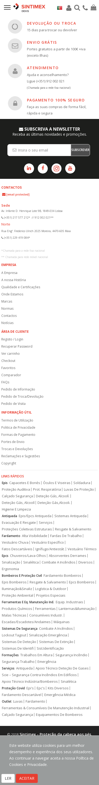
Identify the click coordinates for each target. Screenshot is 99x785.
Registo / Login (12, 339)
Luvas (18, 701)
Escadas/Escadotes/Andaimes (26, 622)
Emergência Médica (60, 695)
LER (8, 778)
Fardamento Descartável (21, 695)
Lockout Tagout (14, 635)
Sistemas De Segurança (19, 628)
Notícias (7, 323)
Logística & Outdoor (50, 589)
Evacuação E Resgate (19, 522)
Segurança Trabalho (18, 661)
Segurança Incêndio (71, 655)
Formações (10, 655)
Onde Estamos (12, 294)
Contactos (9, 315)
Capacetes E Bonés (24, 483)
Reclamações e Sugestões (20, 456)
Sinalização (11, 562)
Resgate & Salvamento (73, 529)
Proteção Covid (13, 688)
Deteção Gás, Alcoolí (18, 502)
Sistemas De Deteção (19, 642)
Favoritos (8, 368)
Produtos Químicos (17, 608)
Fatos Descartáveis (17, 549)
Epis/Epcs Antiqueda (35, 516)
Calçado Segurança (17, 496)
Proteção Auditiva (16, 489)
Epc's (41, 688)
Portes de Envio (13, 442)
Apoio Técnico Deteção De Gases (62, 668)
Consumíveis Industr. (46, 615)
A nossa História (13, 280)
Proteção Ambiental (17, 595)
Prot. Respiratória (47, 489)
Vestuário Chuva (15, 542)
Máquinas (62, 622)
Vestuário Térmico (82, 549)
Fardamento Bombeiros (62, 575)
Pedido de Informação (18, 389)
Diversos (85, 562)
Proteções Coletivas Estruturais (27, 529)
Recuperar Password (16, 346)
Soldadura (81, 483)
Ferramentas (45, 608)
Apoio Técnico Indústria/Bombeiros (30, 681)
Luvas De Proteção (79, 489)
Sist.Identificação (50, 648)
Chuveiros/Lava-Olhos (28, 555)
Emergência (46, 661)
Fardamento (11, 536)
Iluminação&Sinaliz (17, 589)
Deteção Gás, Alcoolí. (52, 496)
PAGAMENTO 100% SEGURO (56, 100)
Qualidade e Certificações (20, 287)
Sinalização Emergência (48, 635)
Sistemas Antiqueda (70, 516)
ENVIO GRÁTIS (42, 42)
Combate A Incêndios (59, 562)
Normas (7, 308)
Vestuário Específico (47, 542)
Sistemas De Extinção (56, 642)
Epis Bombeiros (14, 582)
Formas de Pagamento (18, 434)
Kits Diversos (58, 688)
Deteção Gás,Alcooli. (53, 502)
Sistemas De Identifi (18, 648)
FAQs (5, 382)
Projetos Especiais (50, 595)
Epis (5, 483)
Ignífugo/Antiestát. (50, 549)
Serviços (46, 522)
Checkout (8, 360)
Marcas (6, 301)
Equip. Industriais (69, 602)
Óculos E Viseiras (56, 483)
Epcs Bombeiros (82, 582)
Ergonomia (10, 569)
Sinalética (31, 562)
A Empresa (9, 272)
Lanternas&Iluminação (77, 608)
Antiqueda (9, 516)
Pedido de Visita (13, 403)
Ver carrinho (10, 353)
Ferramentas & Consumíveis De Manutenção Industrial (45, 708)
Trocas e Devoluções (17, 449)
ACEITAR (26, 778)
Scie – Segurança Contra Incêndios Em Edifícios (39, 675)
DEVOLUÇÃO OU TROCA (51, 23)
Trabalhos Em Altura (36, 655)
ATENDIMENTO (43, 67)
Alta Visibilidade (34, 536)
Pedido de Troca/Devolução (22, 396)
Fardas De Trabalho (66, 536)
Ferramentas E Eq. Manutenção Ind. (28, 602)
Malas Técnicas (14, 615)
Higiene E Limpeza (16, 509)
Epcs (5, 555)
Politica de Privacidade (18, 427)
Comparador (11, 375)
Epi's (30, 688)
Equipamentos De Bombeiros (59, 714)
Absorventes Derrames (67, 555)
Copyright (8, 463)
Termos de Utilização (17, 420)
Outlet (7, 701)
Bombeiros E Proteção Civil (22, 575)
